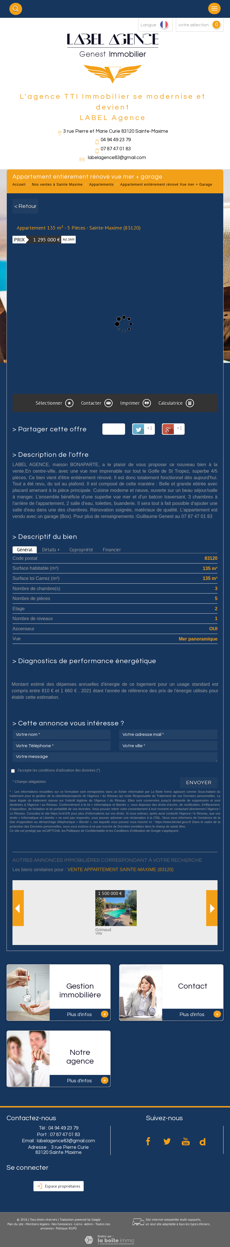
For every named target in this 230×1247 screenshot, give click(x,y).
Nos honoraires (62, 1224)
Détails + (51, 550)
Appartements (101, 185)
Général (24, 550)
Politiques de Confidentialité (85, 830)
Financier (112, 550)
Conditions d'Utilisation (129, 830)
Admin (88, 1224)
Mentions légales (37, 1224)
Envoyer (199, 782)
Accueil (19, 185)
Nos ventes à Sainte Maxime (57, 185)
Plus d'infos (87, 1014)
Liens (78, 1224)
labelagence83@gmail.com (117, 157)
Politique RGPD (66, 1228)
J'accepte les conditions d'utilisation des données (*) (59, 770)
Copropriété (81, 550)
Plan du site (15, 1224)
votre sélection (193, 25)
